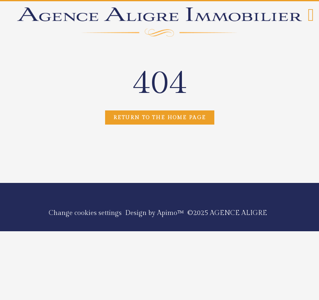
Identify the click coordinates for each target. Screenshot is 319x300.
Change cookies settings (85, 213)
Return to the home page (159, 117)
